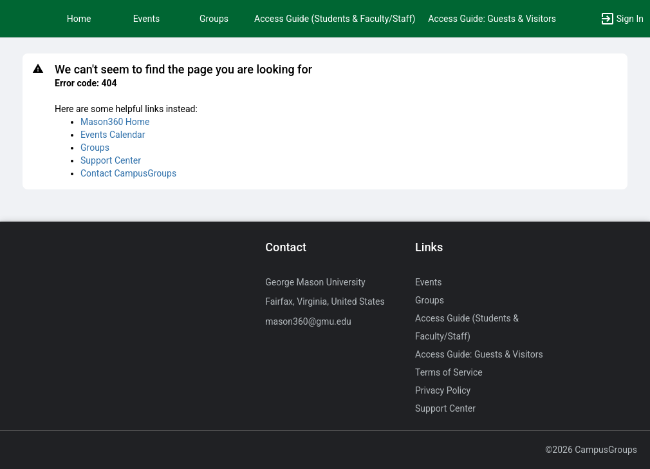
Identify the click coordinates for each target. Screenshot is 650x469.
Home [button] (79, 19)
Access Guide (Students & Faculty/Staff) (334, 19)
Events (146, 19)
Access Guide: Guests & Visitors (492, 19)
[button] (16, 19)
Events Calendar (112, 134)
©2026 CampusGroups (591, 450)
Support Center (110, 160)
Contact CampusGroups (128, 173)
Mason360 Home (115, 122)
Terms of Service (449, 372)
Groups (214, 19)
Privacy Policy (442, 390)
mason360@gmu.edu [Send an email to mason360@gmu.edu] (308, 321)
